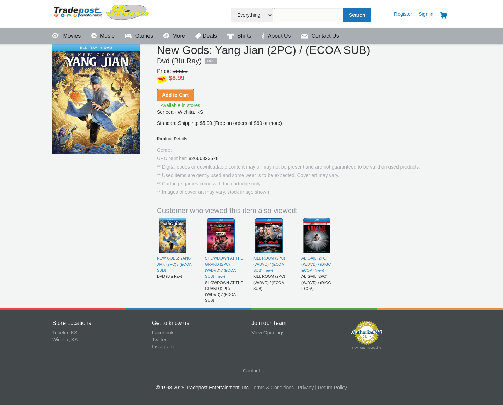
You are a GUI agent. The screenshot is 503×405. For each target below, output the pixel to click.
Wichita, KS (65, 339)
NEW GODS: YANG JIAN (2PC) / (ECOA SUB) (174, 264)
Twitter (159, 339)
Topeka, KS (65, 332)
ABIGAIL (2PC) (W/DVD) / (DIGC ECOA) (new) (316, 264)
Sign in (425, 14)
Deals (206, 36)
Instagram (163, 346)
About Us (277, 36)
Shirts (240, 36)
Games (139, 36)
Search (357, 15)
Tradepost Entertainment (102, 13)
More (175, 36)
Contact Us (320, 36)
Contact (251, 371)
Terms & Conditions (273, 387)
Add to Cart (175, 95)
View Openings (268, 332)
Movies (67, 36)
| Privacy (304, 387)
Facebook (162, 332)
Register (403, 14)
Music (103, 36)
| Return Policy (331, 387)
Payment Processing (366, 347)
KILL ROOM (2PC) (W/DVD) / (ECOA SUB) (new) (269, 264)
